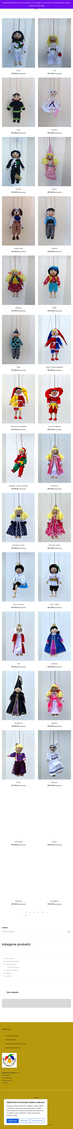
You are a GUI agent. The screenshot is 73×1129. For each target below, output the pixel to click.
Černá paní (18, 842)
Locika (18, 782)
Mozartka (18, 901)
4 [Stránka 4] (38, 913)
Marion (54, 189)
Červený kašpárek (54, 426)
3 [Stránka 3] (34, 913)
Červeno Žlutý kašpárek (18, 426)
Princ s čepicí (54, 604)
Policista (54, 248)
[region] (25, 1112)
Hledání (5, 928)
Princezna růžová (54, 545)
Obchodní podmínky (12, 1036)
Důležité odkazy (6, 1029)
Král (18, 664)
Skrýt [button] (42, 6)
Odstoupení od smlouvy (13, 1048)
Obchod (36, 1097)
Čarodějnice (54, 901)
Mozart (54, 842)
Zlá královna (18, 723)
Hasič (18, 130)
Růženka (54, 723)
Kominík (18, 189)
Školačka (18, 308)
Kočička (54, 130)
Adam (18, 71)
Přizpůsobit (12, 1121)
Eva (54, 71)
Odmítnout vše (25, 1121)
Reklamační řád (11, 1040)
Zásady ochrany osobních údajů (16, 1044)
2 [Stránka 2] (29, 913)
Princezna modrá (18, 545)
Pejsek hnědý (18, 248)
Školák (54, 308)
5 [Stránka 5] (42, 913)
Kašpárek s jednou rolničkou (18, 486)
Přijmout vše (39, 1121)
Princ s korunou (18, 604)
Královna (55, 664)
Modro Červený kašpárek (54, 367)
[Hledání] (69, 932)
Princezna (54, 486)
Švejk (18, 367)
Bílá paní (54, 782)
